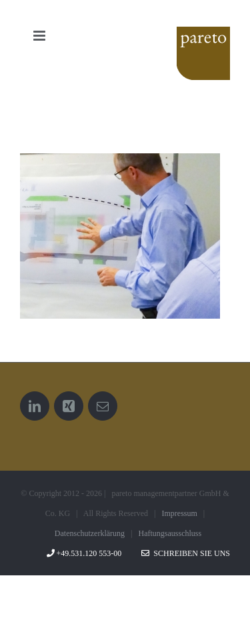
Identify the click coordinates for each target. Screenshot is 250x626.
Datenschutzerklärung (90, 533)
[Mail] (102, 406)
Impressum (179, 513)
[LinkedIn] (34, 406)
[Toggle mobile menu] (40, 36)
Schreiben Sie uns (185, 553)
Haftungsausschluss (170, 533)
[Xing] (68, 406)
